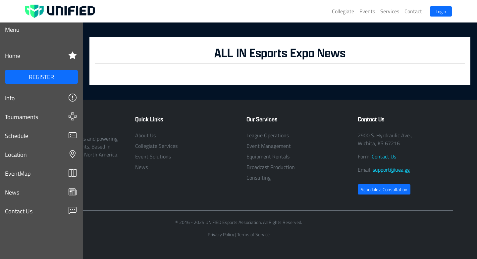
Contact (413, 11)
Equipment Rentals (268, 156)
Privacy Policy (221, 234)
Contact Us (41, 211)
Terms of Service (253, 234)
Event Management (268, 146)
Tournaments (41, 116)
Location (41, 154)
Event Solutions (153, 156)
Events (367, 11)
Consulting (258, 177)
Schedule (41, 135)
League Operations (267, 135)
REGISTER (41, 77)
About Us (145, 135)
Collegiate (343, 11)
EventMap (41, 173)
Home (41, 55)
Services (389, 11)
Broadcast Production (270, 167)
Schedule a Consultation (384, 189)
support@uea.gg (391, 169)
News (41, 192)
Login (441, 11)
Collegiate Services (156, 146)
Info (41, 98)
